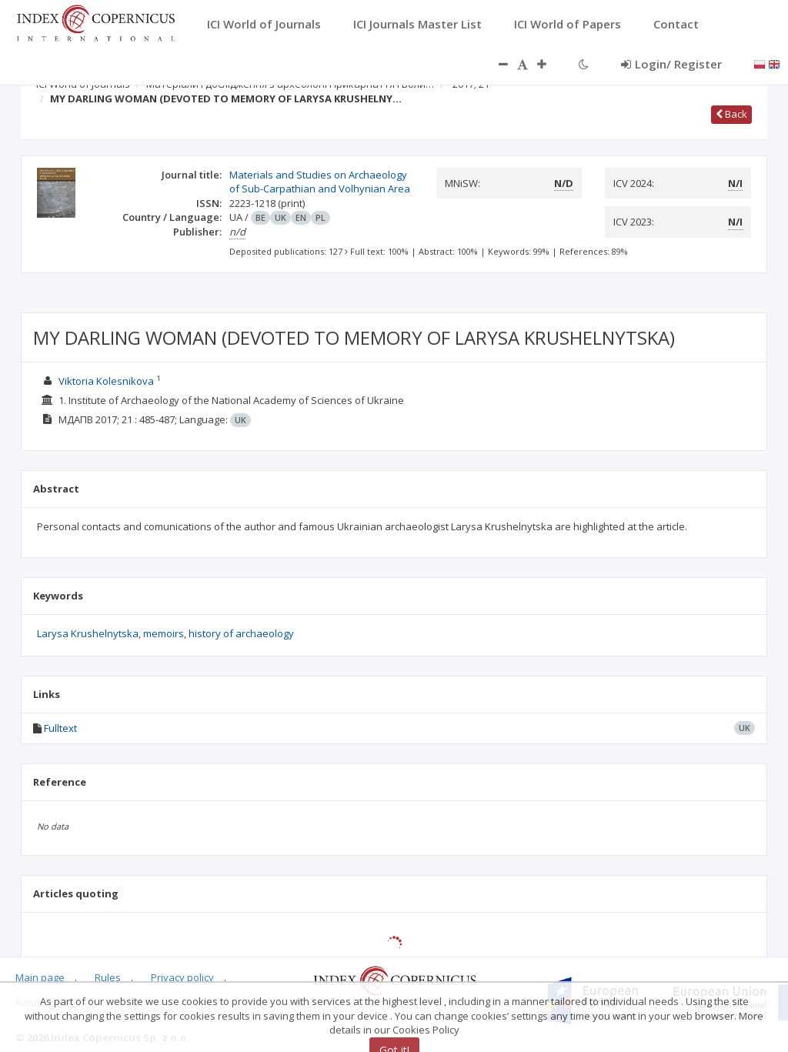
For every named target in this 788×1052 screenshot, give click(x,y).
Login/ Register (671, 64)
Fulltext (60, 728)
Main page (40, 977)
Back (731, 114)
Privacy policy (182, 977)
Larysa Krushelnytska (88, 633)
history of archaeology (241, 633)
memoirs (163, 633)
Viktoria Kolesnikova (106, 381)
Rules (108, 977)
